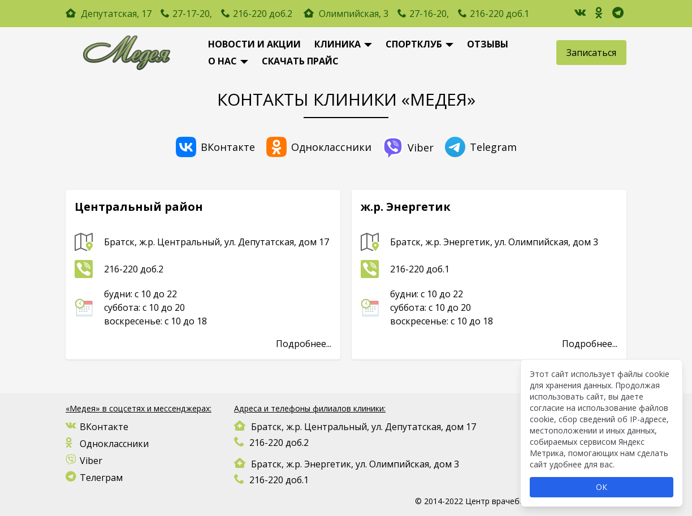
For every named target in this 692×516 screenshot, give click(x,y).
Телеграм (94, 477)
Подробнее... (303, 343)
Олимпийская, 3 (347, 13)
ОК (601, 487)
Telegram (481, 147)
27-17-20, (192, 13)
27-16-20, (429, 13)
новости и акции (254, 44)
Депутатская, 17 (116, 13)
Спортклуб (414, 44)
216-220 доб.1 (499, 13)
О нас (222, 61)
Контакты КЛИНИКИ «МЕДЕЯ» (346, 99)
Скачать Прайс (300, 61)
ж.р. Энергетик (406, 206)
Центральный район (139, 206)
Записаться (591, 52)
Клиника (337, 44)
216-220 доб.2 (262, 13)
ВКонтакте (215, 147)
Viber (408, 147)
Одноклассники (318, 147)
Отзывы (487, 44)
